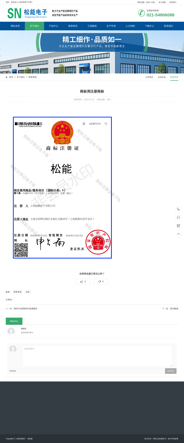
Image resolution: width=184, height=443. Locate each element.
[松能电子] (162, 439)
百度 (148, 2)
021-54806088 (178, 209)
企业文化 (162, 77)
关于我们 (34, 26)
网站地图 (141, 2)
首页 (11, 77)
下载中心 (152, 26)
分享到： (10, 299)
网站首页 (18, 26)
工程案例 (94, 26)
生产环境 (114, 26)
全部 (28, 292)
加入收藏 (162, 2)
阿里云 (155, 439)
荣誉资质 (33, 77)
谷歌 (153, 2)
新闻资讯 (75, 26)
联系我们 (172, 2)
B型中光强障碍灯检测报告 (25, 308)
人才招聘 (133, 26)
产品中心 (56, 26)
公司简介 (149, 77)
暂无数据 (174, 308)
